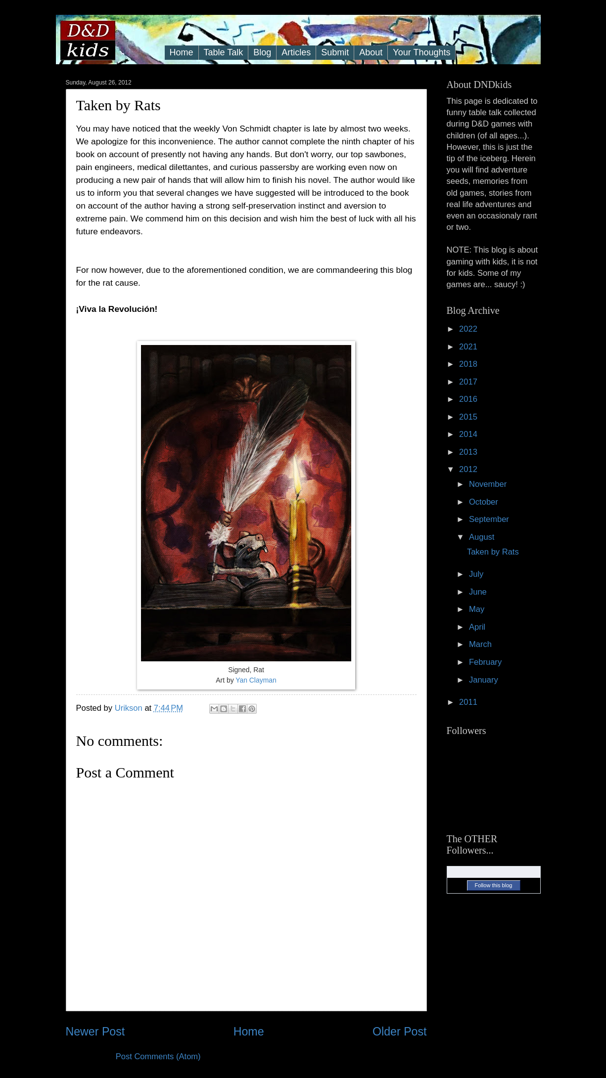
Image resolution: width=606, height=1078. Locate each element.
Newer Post (95, 1031)
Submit (335, 52)
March (481, 644)
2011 (469, 702)
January (484, 680)
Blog (262, 52)
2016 (469, 399)
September (490, 519)
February (486, 662)
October (484, 502)
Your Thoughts (421, 52)
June (479, 592)
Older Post (399, 1031)
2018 (469, 364)
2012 (469, 469)
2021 (469, 346)
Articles (296, 52)
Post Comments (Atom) (158, 1056)
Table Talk (223, 52)
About (370, 52)
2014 (469, 434)
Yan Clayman (255, 680)
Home (181, 52)
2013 (469, 452)
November (489, 484)
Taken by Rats (493, 552)
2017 (469, 382)
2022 (469, 329)
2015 (469, 417)
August (483, 537)
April (478, 627)
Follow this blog (494, 885)
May (478, 609)
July (477, 574)
